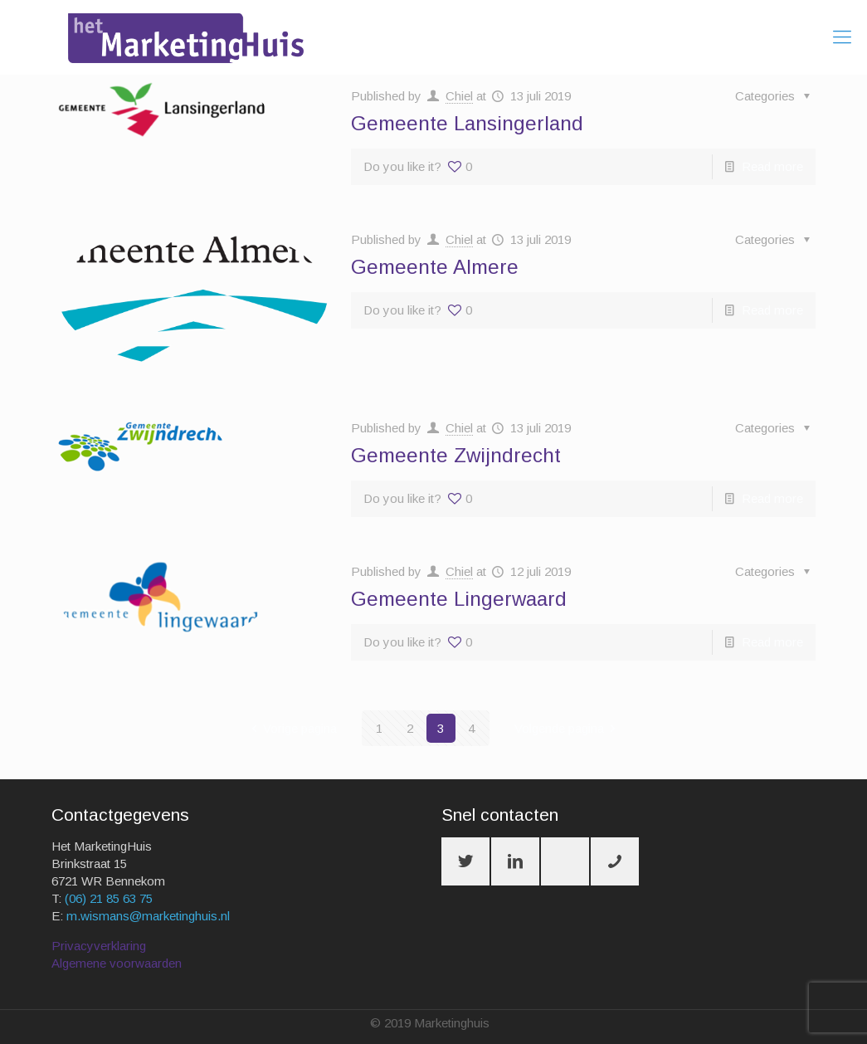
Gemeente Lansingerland (467, 123)
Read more (772, 166)
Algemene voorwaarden (116, 963)
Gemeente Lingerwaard (459, 599)
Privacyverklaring (98, 946)
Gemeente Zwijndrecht (456, 455)
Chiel (459, 96)
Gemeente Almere (435, 267)
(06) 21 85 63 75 (109, 898)
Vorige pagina (291, 728)
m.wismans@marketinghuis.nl (148, 916)
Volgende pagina (567, 728)
